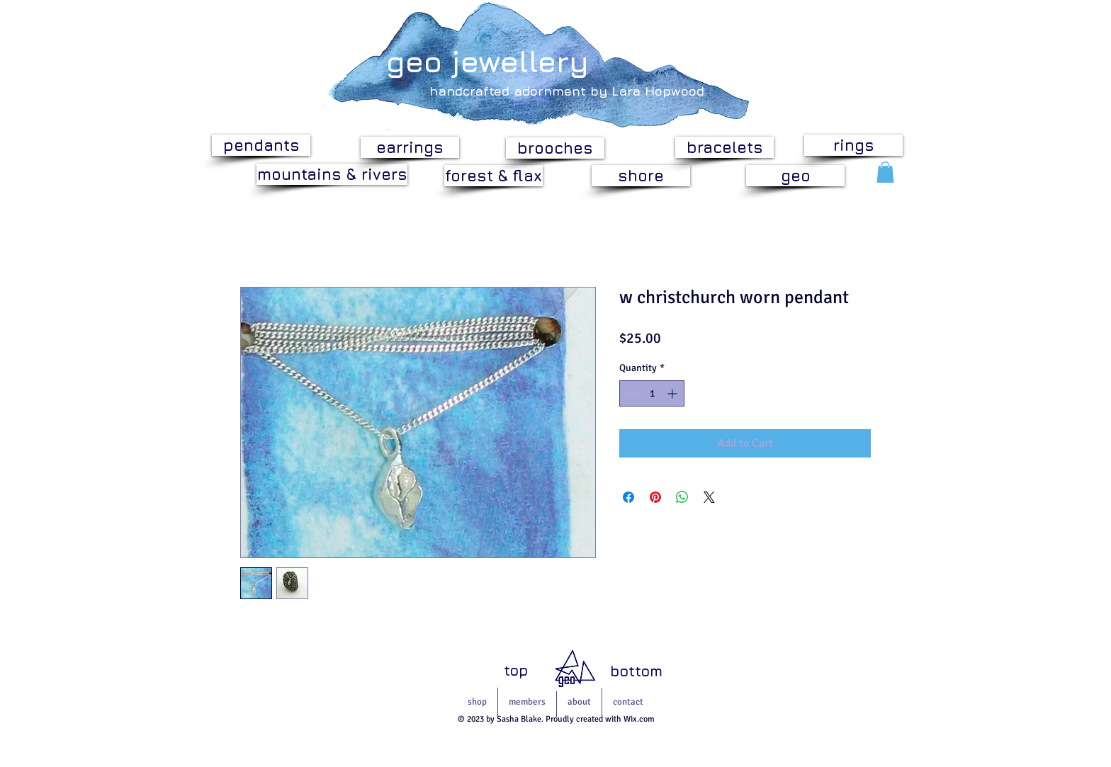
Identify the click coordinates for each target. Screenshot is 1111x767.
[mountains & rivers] (331, 174)
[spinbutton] (652, 393)
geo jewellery (487, 61)
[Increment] (673, 393)
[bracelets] (724, 147)
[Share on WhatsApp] (682, 497)
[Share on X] (709, 497)
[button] (885, 172)
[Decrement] (630, 393)
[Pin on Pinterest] (655, 497)
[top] (516, 670)
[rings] (853, 145)
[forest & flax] (493, 175)
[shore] (641, 175)
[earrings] (410, 147)
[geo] (795, 175)
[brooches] (555, 148)
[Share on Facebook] (628, 497)
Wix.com (639, 719)
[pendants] (261, 145)
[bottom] (636, 671)
